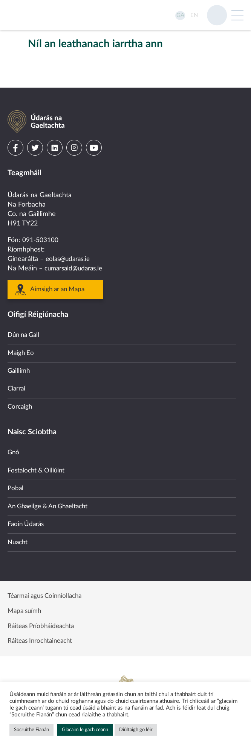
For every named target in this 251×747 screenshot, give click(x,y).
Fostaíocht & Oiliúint (38, 458)
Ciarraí (17, 372)
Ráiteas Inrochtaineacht (43, 640)
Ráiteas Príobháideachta (43, 623)
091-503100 (40, 218)
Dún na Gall (25, 314)
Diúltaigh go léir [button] (136, 729)
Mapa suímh (26, 607)
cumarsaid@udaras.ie (75, 246)
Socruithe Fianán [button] (31, 729)
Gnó (14, 439)
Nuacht (18, 536)
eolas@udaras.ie (69, 237)
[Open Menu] (237, 15)
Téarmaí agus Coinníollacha (48, 591)
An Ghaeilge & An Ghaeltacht (51, 497)
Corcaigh (21, 392)
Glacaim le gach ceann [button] (85, 729)
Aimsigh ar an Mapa (59, 267)
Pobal (16, 478)
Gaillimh (19, 353)
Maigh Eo (21, 333)
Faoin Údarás (27, 517)
